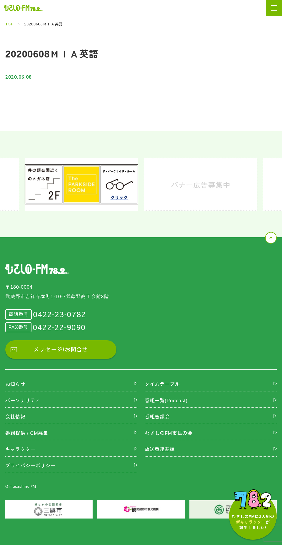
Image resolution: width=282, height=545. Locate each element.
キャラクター (20, 449)
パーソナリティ (22, 400)
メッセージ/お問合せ (61, 349)
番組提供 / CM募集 (26, 433)
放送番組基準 (160, 449)
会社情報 (15, 416)
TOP (9, 24)
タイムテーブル (162, 384)
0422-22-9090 (59, 327)
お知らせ (15, 384)
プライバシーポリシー (30, 465)
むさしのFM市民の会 (168, 433)
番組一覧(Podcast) (166, 400)
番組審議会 (157, 416)
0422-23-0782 (59, 314)
